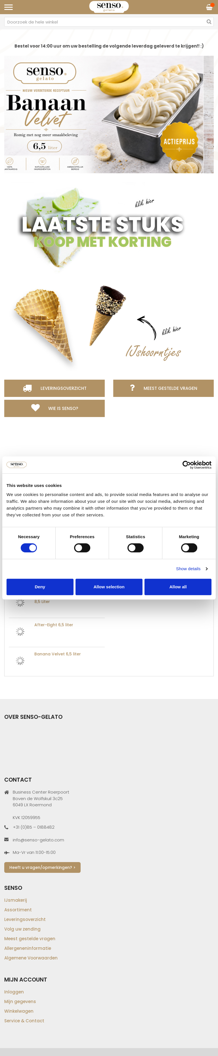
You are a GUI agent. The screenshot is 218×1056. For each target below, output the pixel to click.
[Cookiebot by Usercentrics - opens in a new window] (186, 465)
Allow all (178, 586)
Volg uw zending (22, 929)
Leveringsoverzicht (64, 388)
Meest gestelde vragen (170, 388)
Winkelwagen (18, 1011)
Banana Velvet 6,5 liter (57, 654)
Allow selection (108, 586)
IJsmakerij (15, 900)
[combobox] (109, 22)
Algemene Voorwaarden (31, 958)
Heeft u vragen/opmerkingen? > (42, 867)
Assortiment (18, 910)
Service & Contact (24, 1021)
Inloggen (14, 992)
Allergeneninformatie (27, 948)
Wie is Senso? (63, 408)
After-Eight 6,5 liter (53, 625)
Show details (188, 568)
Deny (40, 586)
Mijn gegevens (20, 1001)
